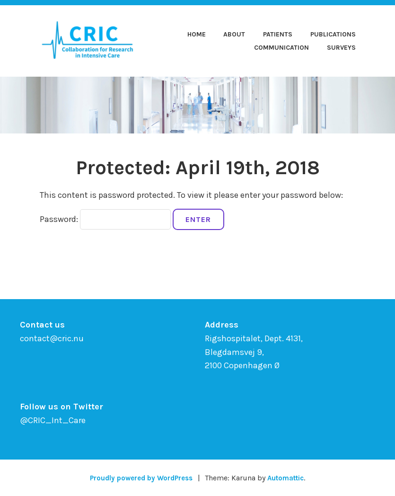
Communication (281, 48)
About (234, 34)
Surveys (341, 48)
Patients (277, 34)
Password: (105, 219)
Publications (333, 34)
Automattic (289, 477)
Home (196, 34)
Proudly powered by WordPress (139, 477)
